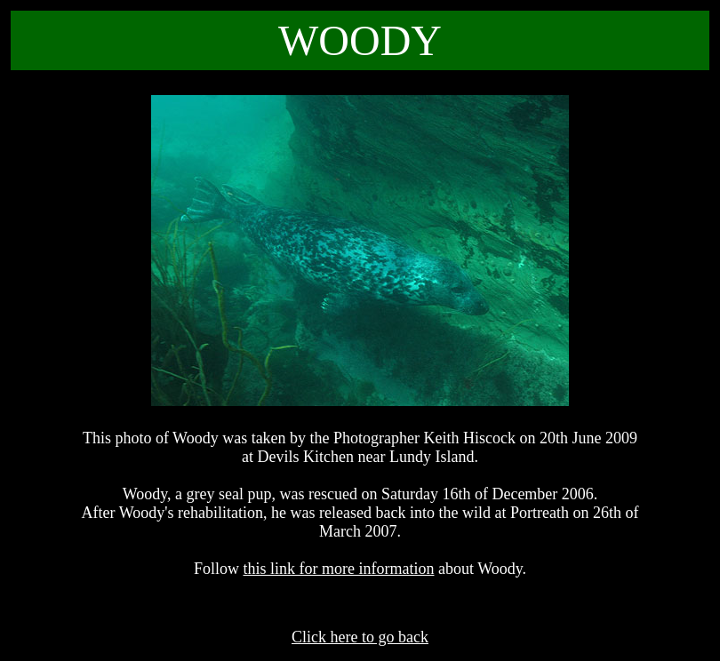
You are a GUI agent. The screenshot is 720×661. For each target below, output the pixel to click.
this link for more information (339, 568)
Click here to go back (360, 637)
